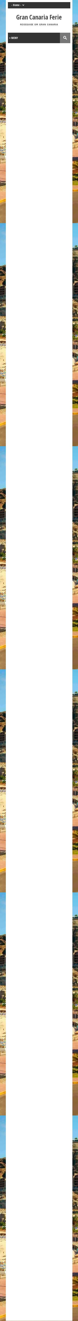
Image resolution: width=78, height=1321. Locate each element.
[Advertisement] (39, 1253)
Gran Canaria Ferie (39, 17)
